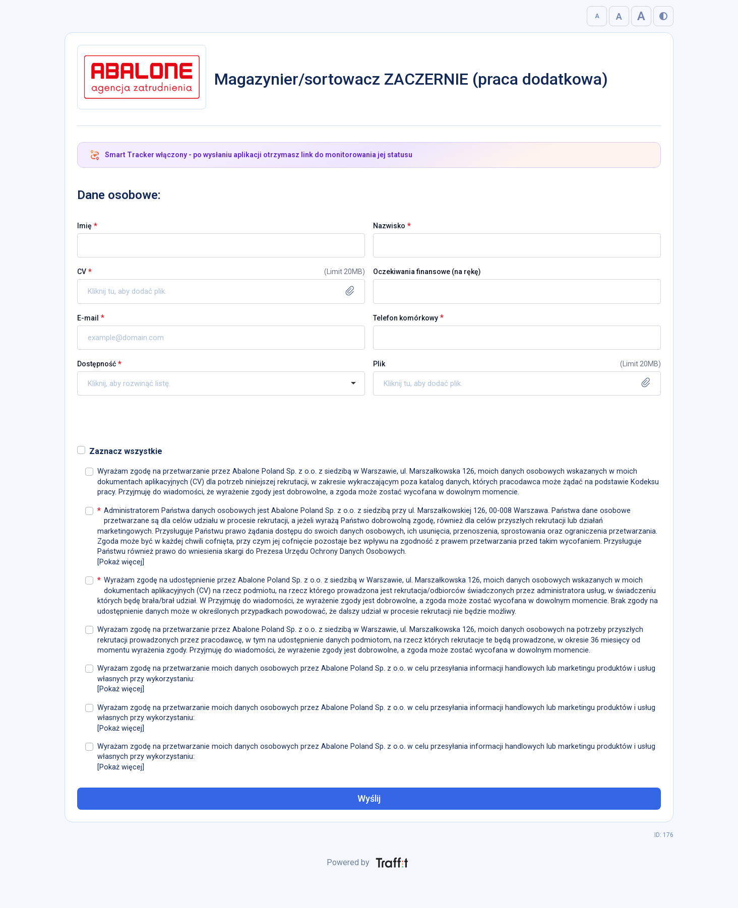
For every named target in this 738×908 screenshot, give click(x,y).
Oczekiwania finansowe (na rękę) (427, 272)
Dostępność (96, 364)
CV (81, 272)
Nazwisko (389, 226)
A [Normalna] (597, 16)
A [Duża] (619, 16)
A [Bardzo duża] (641, 16)
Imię (84, 226)
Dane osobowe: (119, 195)
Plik (379, 364)
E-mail (88, 318)
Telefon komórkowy (405, 318)
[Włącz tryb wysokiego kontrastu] (663, 16)
